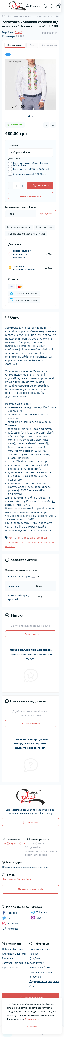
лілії (19, 537)
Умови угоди (36, 962)
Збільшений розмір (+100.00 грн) (29, 174)
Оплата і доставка (39, 949)
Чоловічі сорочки (43, 16)
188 (25, 537)
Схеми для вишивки (14, 953)
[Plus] (22, 186)
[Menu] (4, 6)
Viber (36, 918)
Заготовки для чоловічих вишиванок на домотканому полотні (30, 542)
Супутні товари (10, 967)
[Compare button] (53, 125)
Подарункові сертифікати (44, 981)
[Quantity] (16, 185)
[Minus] (10, 186)
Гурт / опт (34, 958)
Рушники (7, 958)
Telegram (39, 912)
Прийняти (32, 1026)
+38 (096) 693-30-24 (13, 843)
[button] (29, 116)
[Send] (46, 213)
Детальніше (32, 1018)
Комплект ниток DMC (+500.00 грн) (30, 169)
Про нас (33, 953)
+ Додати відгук (31, 634)
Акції (32, 985)
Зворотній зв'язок (39, 967)
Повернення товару (40, 972)
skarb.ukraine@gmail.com (16, 879)
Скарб (18, 32)
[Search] (52, 6)
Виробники (35, 976)
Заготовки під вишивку (19, 16)
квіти (12, 537)
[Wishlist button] (46, 125)
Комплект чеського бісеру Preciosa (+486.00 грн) (29, 164)
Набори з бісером (12, 949)
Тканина (14, 145)
